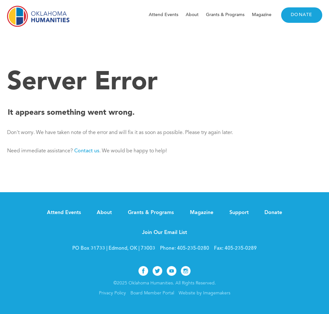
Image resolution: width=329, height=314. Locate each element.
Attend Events (163, 15)
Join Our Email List (164, 232)
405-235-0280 (193, 248)
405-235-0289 (241, 248)
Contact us (86, 151)
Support (239, 212)
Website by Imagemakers (204, 293)
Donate (302, 15)
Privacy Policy (112, 293)
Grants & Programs (225, 15)
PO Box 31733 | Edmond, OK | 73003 (113, 248)
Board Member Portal (152, 293)
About (192, 15)
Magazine (261, 15)
